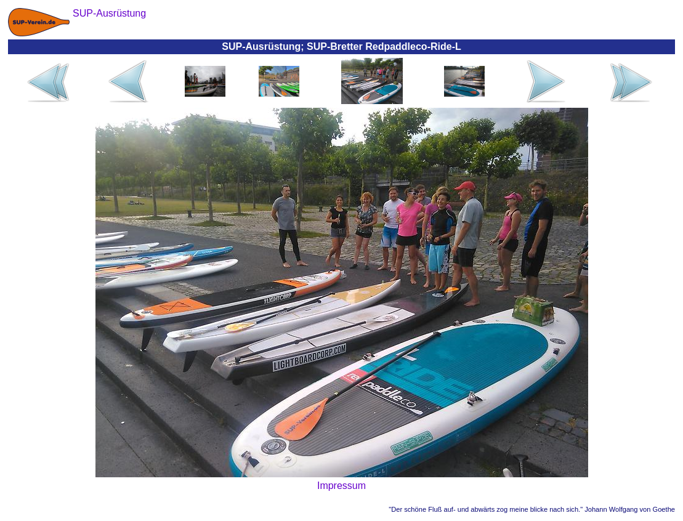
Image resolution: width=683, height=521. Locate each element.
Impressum (341, 485)
